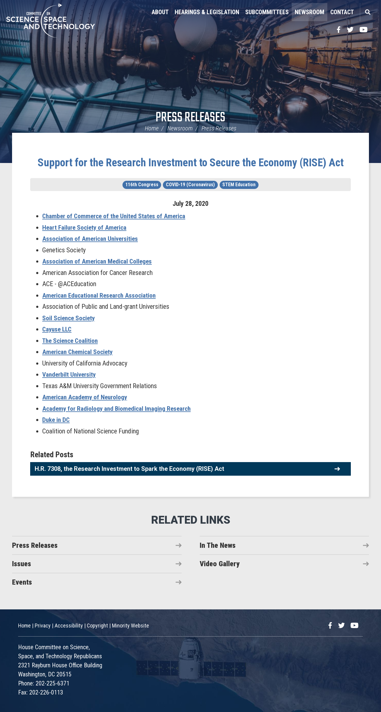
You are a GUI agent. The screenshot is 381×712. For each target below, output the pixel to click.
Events (22, 582)
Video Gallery (220, 563)
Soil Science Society (69, 317)
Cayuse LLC (57, 329)
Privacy (43, 625)
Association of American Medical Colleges (98, 261)
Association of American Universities (91, 238)
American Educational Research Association (100, 295)
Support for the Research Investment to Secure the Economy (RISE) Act (191, 162)
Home (152, 128)
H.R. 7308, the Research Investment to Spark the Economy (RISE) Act (129, 468)
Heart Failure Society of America (85, 227)
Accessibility (69, 625)
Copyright (97, 625)
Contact (342, 12)
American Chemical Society (78, 352)
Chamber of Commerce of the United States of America (115, 216)
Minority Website (130, 625)
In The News (218, 545)
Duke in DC (56, 419)
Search (367, 12)
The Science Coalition (71, 340)
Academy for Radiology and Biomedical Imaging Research (118, 408)
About (160, 12)
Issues (21, 563)
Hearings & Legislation (207, 12)
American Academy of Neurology (85, 397)
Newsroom (309, 12)
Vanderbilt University (69, 374)
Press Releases (190, 117)
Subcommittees (267, 12)
